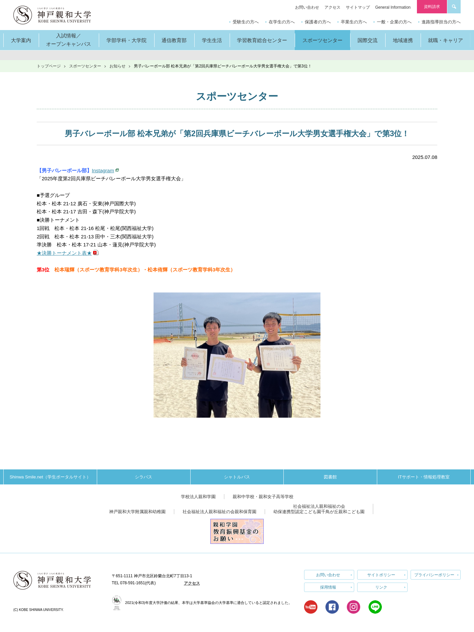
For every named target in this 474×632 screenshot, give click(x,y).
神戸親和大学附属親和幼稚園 (137, 511)
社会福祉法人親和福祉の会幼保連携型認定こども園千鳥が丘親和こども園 (319, 509)
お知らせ (117, 66)
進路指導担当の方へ (441, 21)
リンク (381, 587)
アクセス (332, 7)
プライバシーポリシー (434, 574)
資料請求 (432, 6)
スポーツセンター (85, 66)
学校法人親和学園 (198, 496)
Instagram (103, 170)
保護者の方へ (318, 21)
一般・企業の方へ (394, 21)
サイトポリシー (381, 574)
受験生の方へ (246, 21)
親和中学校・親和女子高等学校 (263, 496)
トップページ (49, 66)
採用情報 (328, 587)
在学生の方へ (282, 21)
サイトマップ (358, 7)
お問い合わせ (307, 7)
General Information (393, 7)
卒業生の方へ (354, 21)
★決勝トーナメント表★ (64, 253)
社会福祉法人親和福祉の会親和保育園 (219, 511)
